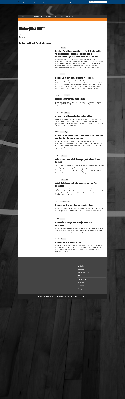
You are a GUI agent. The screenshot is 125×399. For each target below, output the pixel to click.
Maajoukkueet (38, 16)
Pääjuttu (63, 47)
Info (55, 16)
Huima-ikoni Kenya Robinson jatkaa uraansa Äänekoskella (75, 224)
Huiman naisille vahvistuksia (68, 242)
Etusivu (23, 16)
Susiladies (27, 2)
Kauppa (70, 2)
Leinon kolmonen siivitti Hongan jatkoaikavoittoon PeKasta (78, 161)
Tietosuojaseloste (81, 296)
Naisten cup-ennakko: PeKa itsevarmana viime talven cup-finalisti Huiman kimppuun (79, 137)
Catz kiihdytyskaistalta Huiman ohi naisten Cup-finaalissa (76, 184)
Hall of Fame (52, 2)
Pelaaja (21, 20)
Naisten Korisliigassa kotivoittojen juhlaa (73, 116)
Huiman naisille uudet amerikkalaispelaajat (74, 205)
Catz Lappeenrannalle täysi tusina (70, 99)
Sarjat (29, 16)
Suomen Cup (64, 132)
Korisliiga (33, 2)
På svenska (64, 2)
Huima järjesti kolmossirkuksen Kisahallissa (74, 78)
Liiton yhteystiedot (67, 296)
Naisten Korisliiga (40, 2)
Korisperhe (48, 16)
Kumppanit (69, 16)
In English (58, 2)
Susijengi (22, 2)
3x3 (46, 2)
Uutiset (61, 16)
